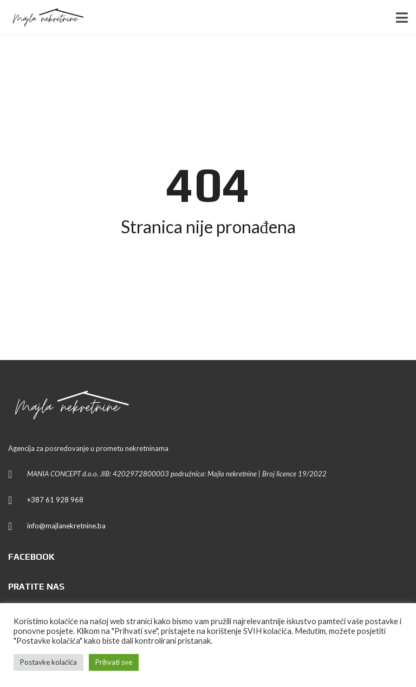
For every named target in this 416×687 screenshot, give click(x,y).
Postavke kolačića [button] (48, 662)
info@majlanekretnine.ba (66, 525)
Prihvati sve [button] (113, 662)
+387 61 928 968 (55, 499)
